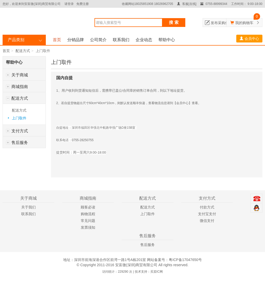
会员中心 (249, 39)
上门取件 (19, 118)
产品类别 (16, 40)
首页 (57, 40)
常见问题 (88, 221)
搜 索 (173, 22)
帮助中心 (166, 40)
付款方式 (207, 207)
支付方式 (17, 131)
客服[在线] (186, 4)
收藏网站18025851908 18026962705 (147, 4)
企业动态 (144, 40)
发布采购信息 (221, 23)
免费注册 (82, 4)
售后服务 (17, 142)
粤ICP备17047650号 (185, 260)
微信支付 (207, 221)
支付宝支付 (207, 214)
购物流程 (88, 214)
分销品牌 (75, 40)
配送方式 (23, 51)
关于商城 (17, 75)
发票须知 (88, 227)
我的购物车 (244, 23)
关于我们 (28, 207)
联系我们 (121, 40)
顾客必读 (88, 207)
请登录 (69, 4)
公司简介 (98, 40)
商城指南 (17, 86)
